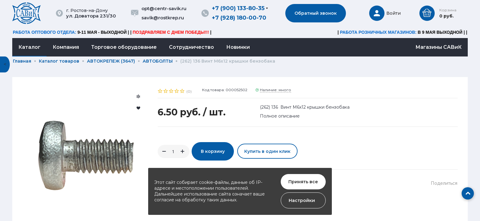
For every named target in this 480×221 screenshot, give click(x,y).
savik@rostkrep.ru (162, 18)
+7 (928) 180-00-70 (239, 17)
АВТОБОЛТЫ (158, 61)
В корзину (213, 151)
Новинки (238, 47)
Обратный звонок (315, 13)
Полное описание (280, 116)
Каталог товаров (59, 61)
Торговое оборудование (124, 47)
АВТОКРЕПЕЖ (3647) (111, 61)
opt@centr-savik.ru (163, 8)
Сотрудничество (191, 47)
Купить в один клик (267, 151)
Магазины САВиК (438, 47)
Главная (22, 61)
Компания (66, 47)
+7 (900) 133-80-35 (238, 8)
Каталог (29, 47)
